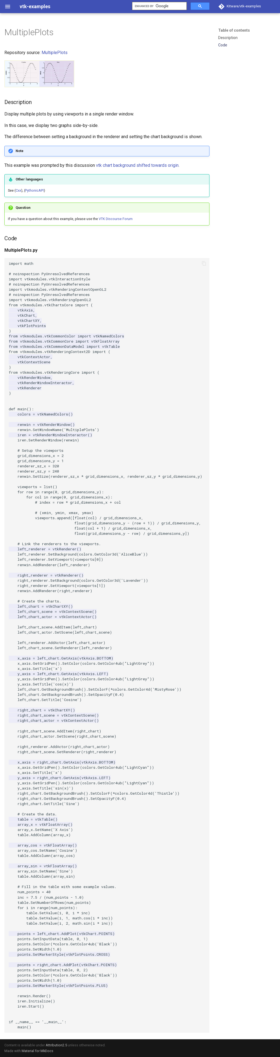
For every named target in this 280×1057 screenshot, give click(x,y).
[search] (159, 6)
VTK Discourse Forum (116, 219)
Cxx (18, 190)
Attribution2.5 (56, 1045)
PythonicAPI (34, 190)
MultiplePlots (55, 52)
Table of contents (234, 30)
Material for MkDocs (37, 1051)
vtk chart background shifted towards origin (137, 165)
